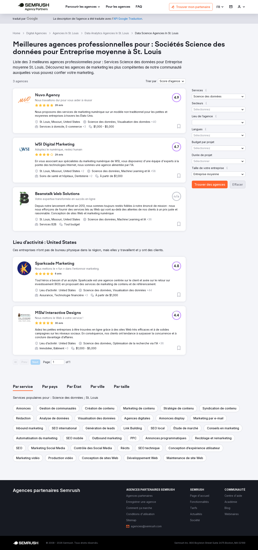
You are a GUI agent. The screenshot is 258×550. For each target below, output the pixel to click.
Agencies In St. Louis (66, 33)
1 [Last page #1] (69, 362)
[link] (118, 7)
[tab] (23, 387)
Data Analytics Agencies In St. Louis (107, 33)
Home (16, 33)
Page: (46, 362)
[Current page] (57, 362)
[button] (220, 7)
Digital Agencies (36, 33)
